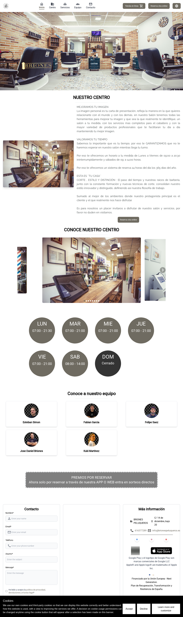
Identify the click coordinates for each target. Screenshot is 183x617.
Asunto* (9, 554)
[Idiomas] (177, 6)
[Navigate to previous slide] (20, 270)
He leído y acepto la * (27, 591)
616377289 (141, 530)
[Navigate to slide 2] (86, 300)
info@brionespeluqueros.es (166, 530)
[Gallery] (91, 270)
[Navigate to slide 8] (98, 300)
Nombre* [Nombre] (10, 513)
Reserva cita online (159, 6)
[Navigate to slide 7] (96, 300)
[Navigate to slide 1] (84, 300)
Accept (129, 609)
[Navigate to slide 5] (92, 300)
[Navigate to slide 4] (90, 300)
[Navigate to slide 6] (94, 300)
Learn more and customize (166, 609)
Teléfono (9, 540)
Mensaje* (10, 567)
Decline (144, 609)
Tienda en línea (134, 6)
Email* (8, 526)
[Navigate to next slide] (163, 270)
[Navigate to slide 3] (88, 300)
